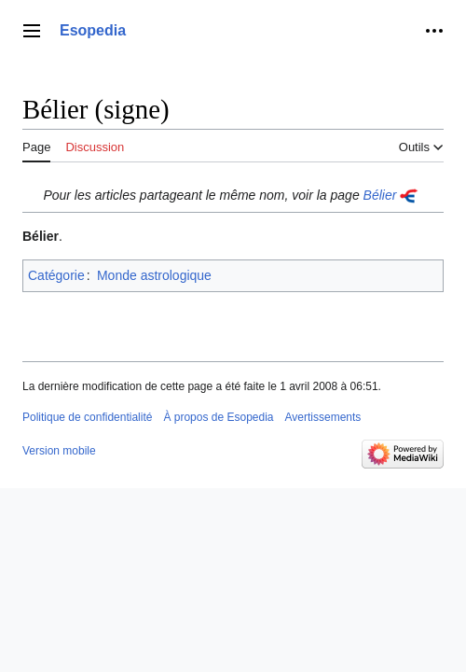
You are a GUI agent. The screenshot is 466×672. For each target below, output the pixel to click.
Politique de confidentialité (87, 417)
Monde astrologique (154, 275)
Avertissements (323, 417)
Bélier (380, 195)
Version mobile (59, 450)
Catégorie (56, 275)
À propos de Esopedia (218, 417)
